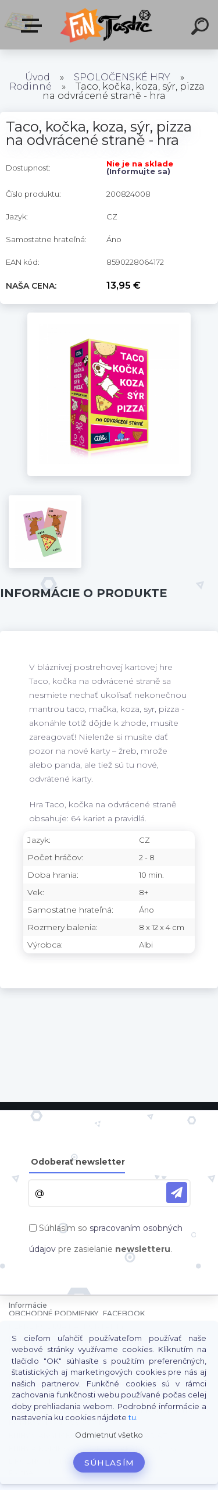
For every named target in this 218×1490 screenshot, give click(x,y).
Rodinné (30, 86)
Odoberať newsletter (78, 1161)
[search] (201, 28)
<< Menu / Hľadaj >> (33, 26)
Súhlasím (109, 1462)
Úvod (37, 77)
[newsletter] (176, 1192)
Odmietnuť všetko (109, 1435)
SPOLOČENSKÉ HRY (122, 77)
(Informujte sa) (138, 171)
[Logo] (108, 24)
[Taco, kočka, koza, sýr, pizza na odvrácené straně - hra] (109, 316)
